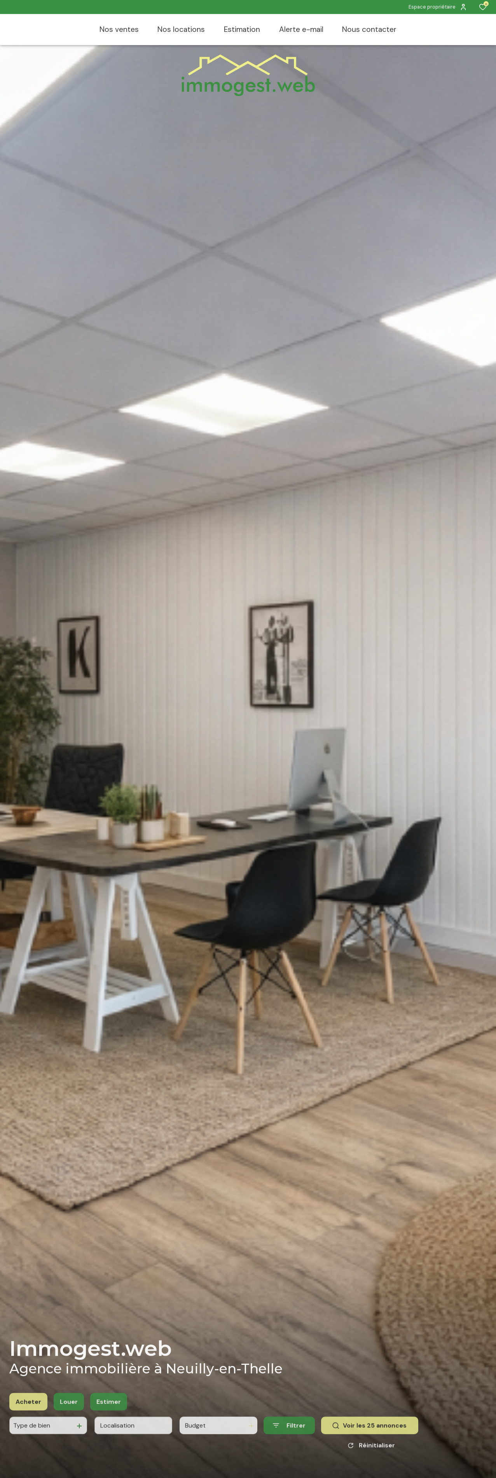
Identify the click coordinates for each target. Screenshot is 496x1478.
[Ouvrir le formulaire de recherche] (289, 1433)
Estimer (108, 1410)
